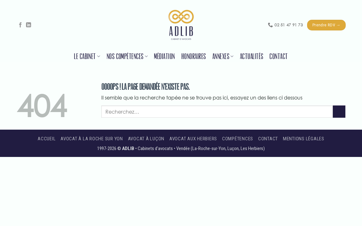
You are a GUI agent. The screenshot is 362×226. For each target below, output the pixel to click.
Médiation (164, 56)
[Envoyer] (339, 111)
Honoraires (193, 56)
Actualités (252, 56)
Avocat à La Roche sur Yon (92, 139)
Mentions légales (303, 139)
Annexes (223, 56)
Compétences (237, 139)
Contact (278, 56)
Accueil (47, 139)
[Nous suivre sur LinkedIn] (28, 25)
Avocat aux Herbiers (193, 139)
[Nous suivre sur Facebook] (20, 25)
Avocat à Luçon (146, 139)
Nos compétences (127, 56)
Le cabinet (87, 56)
